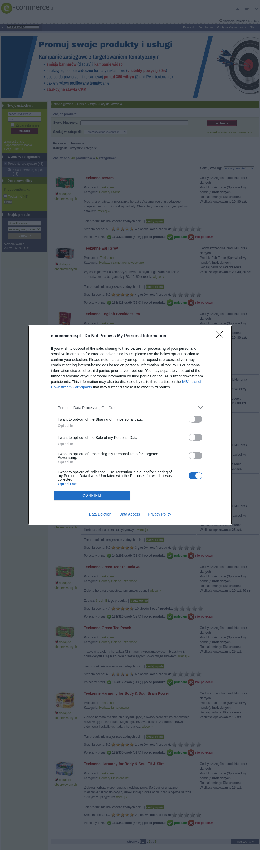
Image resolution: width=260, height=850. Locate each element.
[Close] (221, 336)
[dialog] (130, 425)
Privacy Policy (159, 514)
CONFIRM (92, 496)
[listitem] (130, 407)
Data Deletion (100, 514)
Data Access (129, 514)
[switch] (195, 419)
